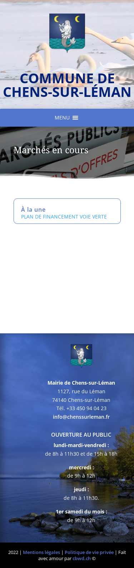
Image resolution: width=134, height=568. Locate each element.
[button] (62, 118)
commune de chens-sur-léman (67, 85)
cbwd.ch (82, 558)
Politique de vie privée (89, 552)
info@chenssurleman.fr (81, 416)
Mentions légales (41, 552)
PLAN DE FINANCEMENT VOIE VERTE (64, 216)
